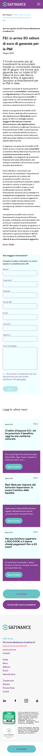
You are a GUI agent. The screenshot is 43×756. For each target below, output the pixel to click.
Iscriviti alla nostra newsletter (21, 604)
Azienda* (20, 294)
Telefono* (20, 338)
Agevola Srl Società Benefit (15, 646)
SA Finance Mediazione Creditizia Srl (19, 642)
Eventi (5, 670)
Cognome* (20, 283)
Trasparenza (8, 680)
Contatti (6, 653)
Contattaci (21, 594)
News (35, 424)
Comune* (20, 327)
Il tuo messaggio (20, 357)
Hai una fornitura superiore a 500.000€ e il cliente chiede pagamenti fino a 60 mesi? (21, 542)
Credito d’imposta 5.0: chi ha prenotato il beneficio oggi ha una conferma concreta (20, 434)
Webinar (6, 667)
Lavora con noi (9, 649)
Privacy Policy (9, 688)
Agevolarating (9, 674)
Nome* (20, 272)
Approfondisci (13, 467)
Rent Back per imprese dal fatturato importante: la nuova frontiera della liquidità (20, 488)
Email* (20, 316)
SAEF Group (8, 638)
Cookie (6, 691)
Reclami (6, 684)
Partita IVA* (20, 305)
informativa (21, 379)
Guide (5, 659)
